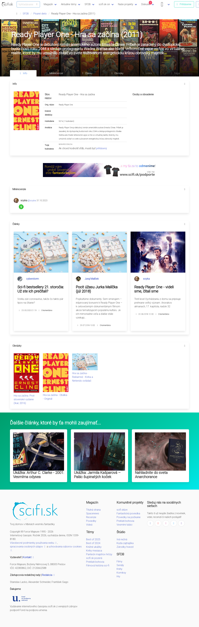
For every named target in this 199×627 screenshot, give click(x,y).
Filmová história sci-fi (97, 565)
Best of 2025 (93, 539)
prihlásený (101, 148)
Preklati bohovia (125, 520)
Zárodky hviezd (125, 546)
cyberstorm (32, 278)
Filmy (119, 561)
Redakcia (48, 575)
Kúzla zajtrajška (125, 543)
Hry (118, 576)
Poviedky (91, 520)
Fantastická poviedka (128, 513)
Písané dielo (40, 13)
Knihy (119, 568)
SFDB (88, 4)
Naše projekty (125, 4)
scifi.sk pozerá (94, 558)
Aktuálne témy (68, 4)
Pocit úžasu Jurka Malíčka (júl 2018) (97, 289)
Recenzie (91, 517)
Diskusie (146, 3)
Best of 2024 (93, 543)
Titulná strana (93, 509)
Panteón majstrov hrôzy (99, 554)
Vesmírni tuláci (124, 524)
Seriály (120, 565)
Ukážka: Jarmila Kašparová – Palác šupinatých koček (97, 474)
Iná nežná (122, 539)
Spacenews (92, 513)
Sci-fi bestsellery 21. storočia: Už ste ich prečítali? (40, 289)
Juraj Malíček (92, 278)
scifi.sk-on (104, 4)
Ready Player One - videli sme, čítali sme (154, 289)
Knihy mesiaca (94, 550)
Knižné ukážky (94, 546)
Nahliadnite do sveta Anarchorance (151, 474)
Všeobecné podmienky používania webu (33, 542)
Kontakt (29, 557)
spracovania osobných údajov (28, 546)
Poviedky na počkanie (129, 517)
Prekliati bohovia (95, 561)
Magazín (48, 4)
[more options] (184, 84)
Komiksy (121, 572)
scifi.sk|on (122, 509)
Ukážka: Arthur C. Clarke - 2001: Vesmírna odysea (38, 474)
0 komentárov (46, 310)
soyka (146, 278)
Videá (89, 524)
